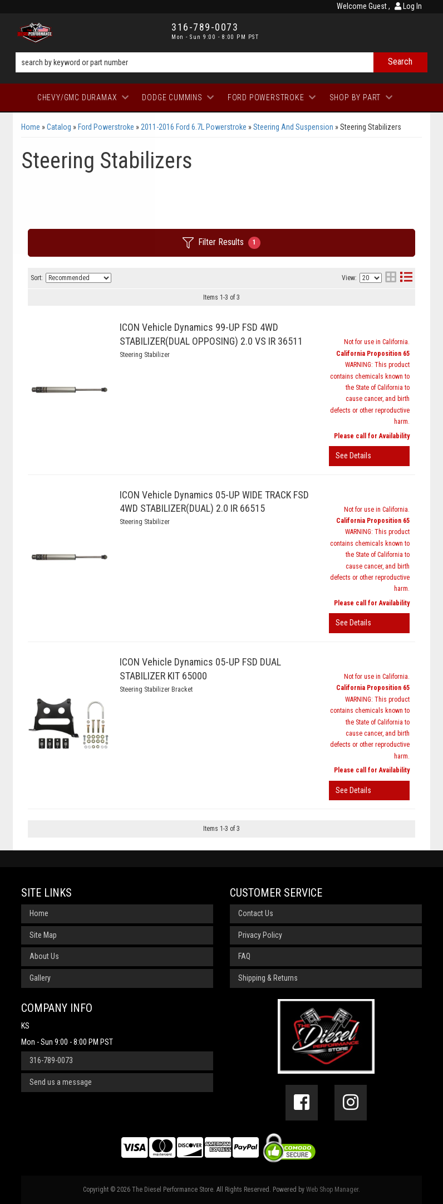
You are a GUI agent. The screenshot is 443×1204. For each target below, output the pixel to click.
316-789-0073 (51, 1060)
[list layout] (406, 278)
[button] (221, 62)
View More (369, 456)
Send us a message (60, 1082)
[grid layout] (391, 278)
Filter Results (221, 243)
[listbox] (78, 278)
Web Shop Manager (332, 1189)
